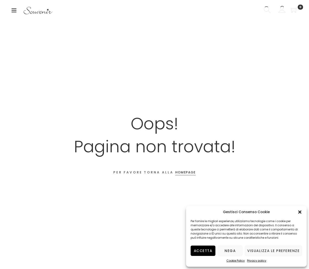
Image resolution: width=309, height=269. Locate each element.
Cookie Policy (235, 261)
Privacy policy (256, 261)
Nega (230, 250)
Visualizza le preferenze (273, 250)
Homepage (185, 172)
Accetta (203, 250)
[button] (300, 212)
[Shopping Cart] (294, 10)
